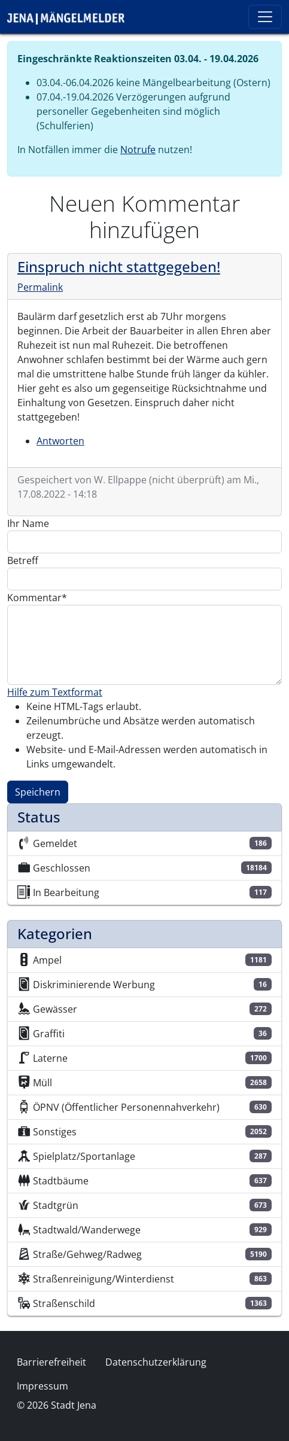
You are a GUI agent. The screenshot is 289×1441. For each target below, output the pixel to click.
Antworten (60, 440)
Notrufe (138, 149)
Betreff (22, 560)
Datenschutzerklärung (155, 1362)
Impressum (42, 1386)
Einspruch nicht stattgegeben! (118, 266)
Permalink (40, 287)
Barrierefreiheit (51, 1362)
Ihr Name (28, 523)
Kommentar (34, 597)
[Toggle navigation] (265, 17)
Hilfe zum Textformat (54, 692)
